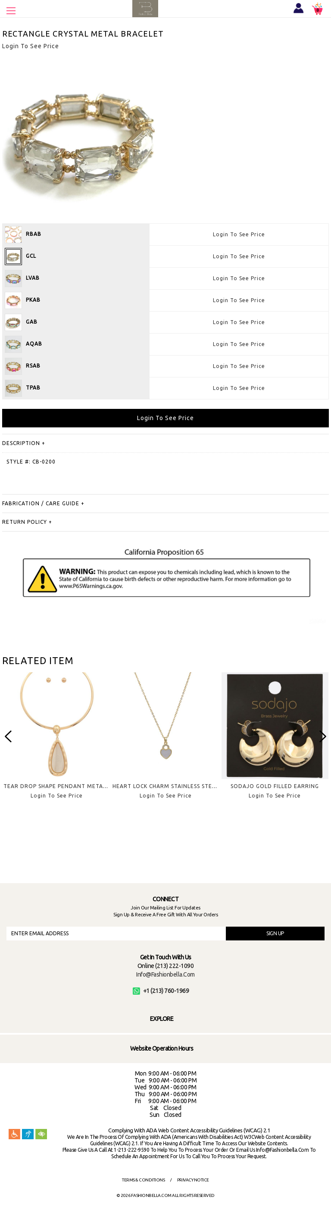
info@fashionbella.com (165, 974)
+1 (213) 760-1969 (161, 990)
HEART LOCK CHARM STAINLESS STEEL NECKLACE (180, 786)
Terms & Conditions (143, 1180)
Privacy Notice (193, 1180)
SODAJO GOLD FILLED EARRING (275, 786)
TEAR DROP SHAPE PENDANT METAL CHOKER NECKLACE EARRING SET (101, 786)
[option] (56, 742)
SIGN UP (275, 933)
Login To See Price (239, 234)
